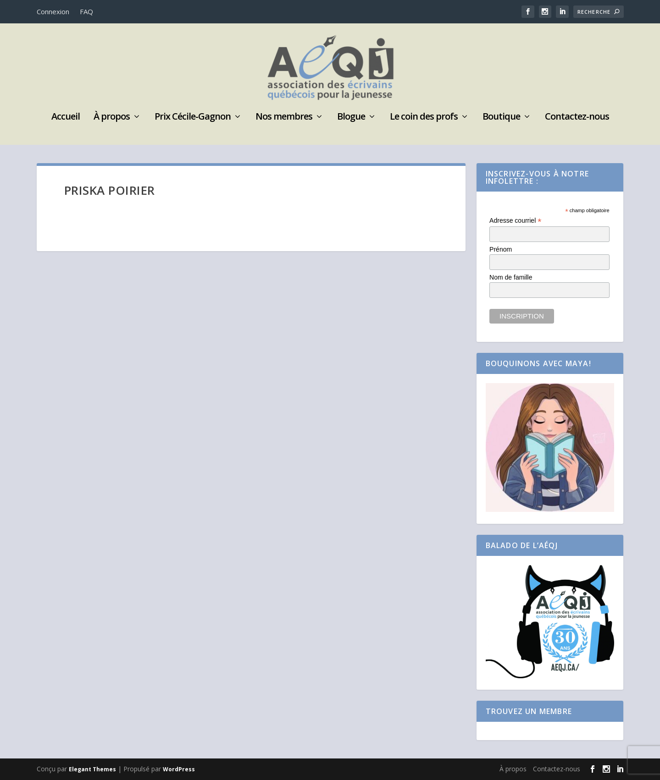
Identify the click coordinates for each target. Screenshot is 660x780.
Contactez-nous (577, 117)
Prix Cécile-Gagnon (193, 117)
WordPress (179, 769)
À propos (112, 117)
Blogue (351, 117)
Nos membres (283, 117)
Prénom (500, 249)
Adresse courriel (515, 220)
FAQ (86, 11)
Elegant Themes (92, 769)
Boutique (501, 117)
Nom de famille (510, 277)
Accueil (65, 117)
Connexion (53, 11)
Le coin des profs (424, 117)
